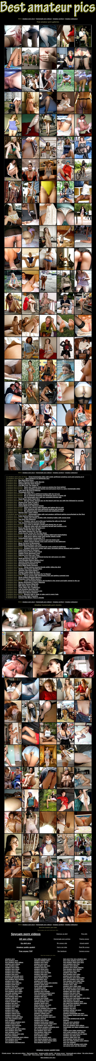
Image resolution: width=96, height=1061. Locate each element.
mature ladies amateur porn (15, 1022)
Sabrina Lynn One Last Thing (28, 555)
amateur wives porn (41, 969)
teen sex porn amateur (71, 1022)
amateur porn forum (41, 971)
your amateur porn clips (42, 1012)
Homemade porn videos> (44, 19)
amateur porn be (40, 1018)
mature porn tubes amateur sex (74, 1030)
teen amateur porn (11, 1032)
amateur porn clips (12, 981)
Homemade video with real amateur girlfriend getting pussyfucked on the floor (57, 514)
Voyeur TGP (27, 1055)
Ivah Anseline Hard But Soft (28, 589)
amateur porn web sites (71, 996)
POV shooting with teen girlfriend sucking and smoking (44, 509)
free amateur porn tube (13, 1030)
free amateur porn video (13, 991)
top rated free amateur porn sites (75, 1003)
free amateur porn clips (13, 989)
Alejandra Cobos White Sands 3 (29, 579)
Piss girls (84, 934)
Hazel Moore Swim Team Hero (29, 499)
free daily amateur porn (42, 959)
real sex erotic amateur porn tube (75, 1044)
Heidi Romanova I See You (27, 558)
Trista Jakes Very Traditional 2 (29, 587)
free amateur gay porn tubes (15, 1029)
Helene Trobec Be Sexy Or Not (29, 529)
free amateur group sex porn (73, 1039)
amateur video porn (12, 1027)
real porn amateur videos (43, 995)
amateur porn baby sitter (14, 1017)
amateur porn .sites (70, 984)
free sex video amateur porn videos (76, 1041)
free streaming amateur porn (44, 993)
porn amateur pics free (71, 964)
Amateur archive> (58, 19)
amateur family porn (41, 1003)
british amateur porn (41, 1006)
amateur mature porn (12, 1013)
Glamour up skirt (62, 934)
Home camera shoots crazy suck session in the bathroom (44, 541)
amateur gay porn (11, 1003)
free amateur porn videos (14, 962)
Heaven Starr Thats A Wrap (28, 512)
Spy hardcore (61, 951)
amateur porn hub (40, 989)
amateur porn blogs (41, 998)
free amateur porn (11, 960)
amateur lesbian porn (42, 960)
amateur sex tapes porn (71, 1035)
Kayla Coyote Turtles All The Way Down (32, 533)
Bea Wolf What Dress (26, 480)
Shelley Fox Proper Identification (30, 569)
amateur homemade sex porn (73, 1013)
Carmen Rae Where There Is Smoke (31, 598)
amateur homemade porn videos (16, 1037)
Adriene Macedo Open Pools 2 (29, 483)
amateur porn (10, 959)
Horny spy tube (62, 947)
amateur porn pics (40, 967)
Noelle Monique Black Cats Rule (30, 545)
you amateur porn (11, 1041)
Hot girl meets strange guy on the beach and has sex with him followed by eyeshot (54, 500)
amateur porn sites (12, 1006)
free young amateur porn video (45, 1039)
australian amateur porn (42, 976)
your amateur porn (12, 966)
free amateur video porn (42, 1032)
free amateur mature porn (43, 1000)
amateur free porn (11, 986)
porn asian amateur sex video (74, 1032)
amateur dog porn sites (71, 991)
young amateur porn (12, 1023)
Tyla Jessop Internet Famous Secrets (31, 523)
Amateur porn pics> (28, 19)
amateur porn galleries (13, 983)
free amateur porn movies (14, 979)
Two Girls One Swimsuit (27, 519)
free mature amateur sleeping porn (46, 1027)
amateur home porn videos (44, 1022)
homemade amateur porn (14, 978)
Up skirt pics (26, 943)
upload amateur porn (41, 1001)
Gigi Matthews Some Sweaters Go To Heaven (34, 574)
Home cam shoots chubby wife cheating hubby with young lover (47, 517)
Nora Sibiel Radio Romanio (28, 565)
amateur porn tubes (12, 1012)
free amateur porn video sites (73, 981)
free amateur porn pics (13, 1039)
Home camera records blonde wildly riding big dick (42, 567)
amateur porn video (12, 967)
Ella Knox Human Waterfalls (28, 584)
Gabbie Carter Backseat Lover (29, 553)
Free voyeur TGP (26, 951)
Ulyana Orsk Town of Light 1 (28, 502)
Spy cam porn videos (19, 1053)
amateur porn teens (41, 962)
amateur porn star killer (42, 972)
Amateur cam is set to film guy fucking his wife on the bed (45, 521)
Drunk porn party (49, 1055)
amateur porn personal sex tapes (75, 1034)
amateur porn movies (13, 972)
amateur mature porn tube (14, 1034)
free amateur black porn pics (73, 962)
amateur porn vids (11, 995)
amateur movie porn (12, 1005)
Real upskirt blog (32, 1053)
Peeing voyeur (84, 939)
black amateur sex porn (42, 1005)
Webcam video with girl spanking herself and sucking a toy (45, 526)
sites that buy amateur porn (73, 1001)
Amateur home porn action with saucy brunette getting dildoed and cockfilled (52, 548)
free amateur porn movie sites (74, 988)
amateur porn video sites (72, 986)
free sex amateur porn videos (73, 1025)
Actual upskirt (84, 943)
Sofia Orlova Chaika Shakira (28, 504)
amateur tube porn (40, 974)
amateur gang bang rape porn (45, 1017)
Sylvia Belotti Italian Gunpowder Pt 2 (31, 538)
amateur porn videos (12, 964)
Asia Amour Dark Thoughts (28, 596)
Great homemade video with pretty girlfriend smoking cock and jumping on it (56, 477)
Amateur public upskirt (25, 947)
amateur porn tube (11, 971)
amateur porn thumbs (42, 991)
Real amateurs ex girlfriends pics (37, 478)
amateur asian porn (41, 984)
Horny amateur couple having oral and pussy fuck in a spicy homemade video (52, 489)
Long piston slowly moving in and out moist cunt (41, 540)
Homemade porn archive (62, 939)
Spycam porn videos (26, 934)
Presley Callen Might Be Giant (29, 572)
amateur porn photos (70, 966)
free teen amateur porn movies (45, 1008)
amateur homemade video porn (45, 1023)
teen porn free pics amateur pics (75, 959)
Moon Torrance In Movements (29, 543)
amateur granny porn (12, 1015)
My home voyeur (59, 1053)
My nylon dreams (87, 1053)
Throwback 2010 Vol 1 (26, 492)
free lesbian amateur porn (43, 1010)
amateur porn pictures (13, 1025)
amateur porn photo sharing (73, 967)
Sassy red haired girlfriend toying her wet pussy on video (44, 557)
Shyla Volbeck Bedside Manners (30, 577)
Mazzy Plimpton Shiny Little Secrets (31, 482)
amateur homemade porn (14, 976)
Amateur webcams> (71, 19)
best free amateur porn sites (73, 979)
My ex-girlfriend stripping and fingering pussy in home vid (45, 495)
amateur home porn (12, 984)
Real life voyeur (84, 947)
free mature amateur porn (43, 1015)
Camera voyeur (84, 951)
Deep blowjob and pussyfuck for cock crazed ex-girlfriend (45, 546)
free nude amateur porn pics (73, 960)
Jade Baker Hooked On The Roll (29, 531)
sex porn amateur (69, 1012)
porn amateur (10, 1020)
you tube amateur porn (13, 993)
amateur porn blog (40, 981)
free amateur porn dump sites (74, 978)
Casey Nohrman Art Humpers (29, 550)
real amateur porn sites (71, 1000)
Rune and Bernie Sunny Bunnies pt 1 (31, 528)
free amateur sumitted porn (15, 1042)
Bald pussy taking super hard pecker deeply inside (42, 536)
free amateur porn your (42, 1030)
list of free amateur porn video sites (76, 989)
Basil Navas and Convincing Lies (30, 591)
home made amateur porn (43, 986)
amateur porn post (40, 964)
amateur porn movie (41, 1020)
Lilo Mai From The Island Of (28, 485)
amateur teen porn (11, 974)
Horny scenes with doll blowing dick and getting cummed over (46, 575)
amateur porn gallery (41, 1034)
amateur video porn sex (71, 1037)
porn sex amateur (69, 1042)
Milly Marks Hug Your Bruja (28, 586)
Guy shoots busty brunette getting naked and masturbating (45, 535)
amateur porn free (11, 1010)
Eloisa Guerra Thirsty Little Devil (30, 552)
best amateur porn (40, 1035)
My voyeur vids (62, 943)
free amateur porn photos (72, 969)
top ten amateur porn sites (72, 983)
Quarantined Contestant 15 (28, 563)
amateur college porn (42, 1013)
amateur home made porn (14, 988)
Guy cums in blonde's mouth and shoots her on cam (43, 524)
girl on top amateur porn (43, 1029)
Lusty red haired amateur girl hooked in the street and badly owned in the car (52, 580)
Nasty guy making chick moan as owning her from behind (45, 487)
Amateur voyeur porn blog (64, 1055)
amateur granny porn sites (72, 995)
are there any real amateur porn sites (76, 998)
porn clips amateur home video (45, 1041)
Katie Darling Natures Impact (28, 516)
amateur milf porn (40, 996)
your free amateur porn (13, 1018)
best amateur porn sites (71, 974)
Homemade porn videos (73, 1053)
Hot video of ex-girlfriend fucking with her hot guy (42, 494)
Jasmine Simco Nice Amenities (29, 562)
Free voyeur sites (37, 1055)
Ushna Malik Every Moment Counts (31, 506)
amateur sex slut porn (71, 1023)
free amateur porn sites (13, 996)
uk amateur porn (40, 988)
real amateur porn (11, 1000)
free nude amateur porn (42, 1037)
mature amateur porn (12, 1001)
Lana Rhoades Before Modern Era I (31, 560)
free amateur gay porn (42, 966)
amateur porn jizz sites (71, 976)
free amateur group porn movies (45, 983)
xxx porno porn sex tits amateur (74, 1046)
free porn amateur (11, 1035)
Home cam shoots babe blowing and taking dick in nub (44, 507)
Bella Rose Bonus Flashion (28, 592)
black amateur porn (41, 978)
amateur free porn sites (71, 993)
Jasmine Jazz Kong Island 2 (28, 570)
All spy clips (25, 939)
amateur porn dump (12, 969)
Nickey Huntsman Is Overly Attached (31, 582)
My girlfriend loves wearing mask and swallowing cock (43, 511)
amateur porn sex (69, 1006)
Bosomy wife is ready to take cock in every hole (41, 594)
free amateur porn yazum (43, 1025)
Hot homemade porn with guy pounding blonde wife (42, 497)
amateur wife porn (11, 998)
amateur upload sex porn (72, 1010)
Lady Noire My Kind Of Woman (29, 490)
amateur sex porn (69, 1008)
